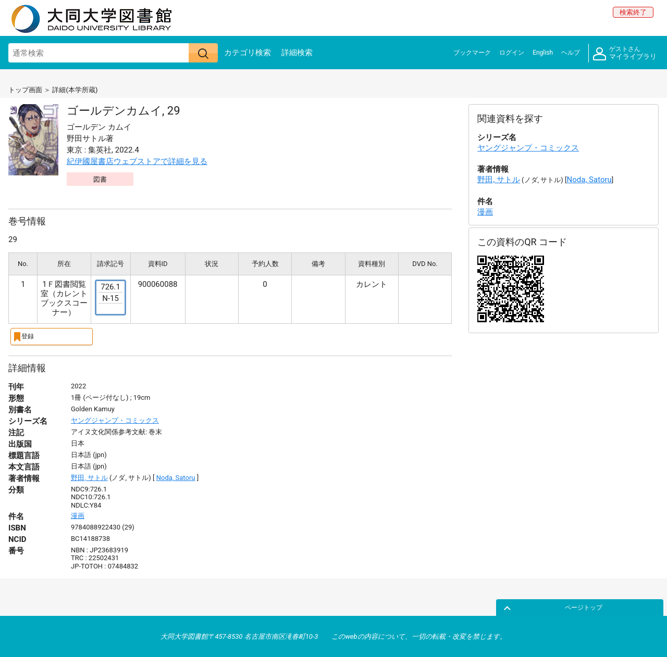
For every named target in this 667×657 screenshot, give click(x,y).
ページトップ (634, 606)
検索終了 (633, 12)
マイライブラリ (625, 53)
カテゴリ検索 (247, 52)
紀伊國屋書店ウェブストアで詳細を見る (137, 161)
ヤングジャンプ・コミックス (115, 420)
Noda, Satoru (175, 477)
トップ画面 (25, 90)
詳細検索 (297, 52)
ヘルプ (570, 52)
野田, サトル (89, 477)
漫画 (77, 515)
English (543, 52)
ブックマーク (472, 52)
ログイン (511, 52)
